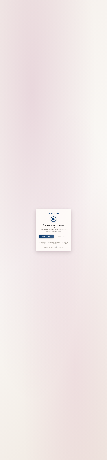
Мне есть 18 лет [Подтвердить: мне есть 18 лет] (46, 236)
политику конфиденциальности (59, 246)
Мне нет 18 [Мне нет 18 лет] (61, 236)
